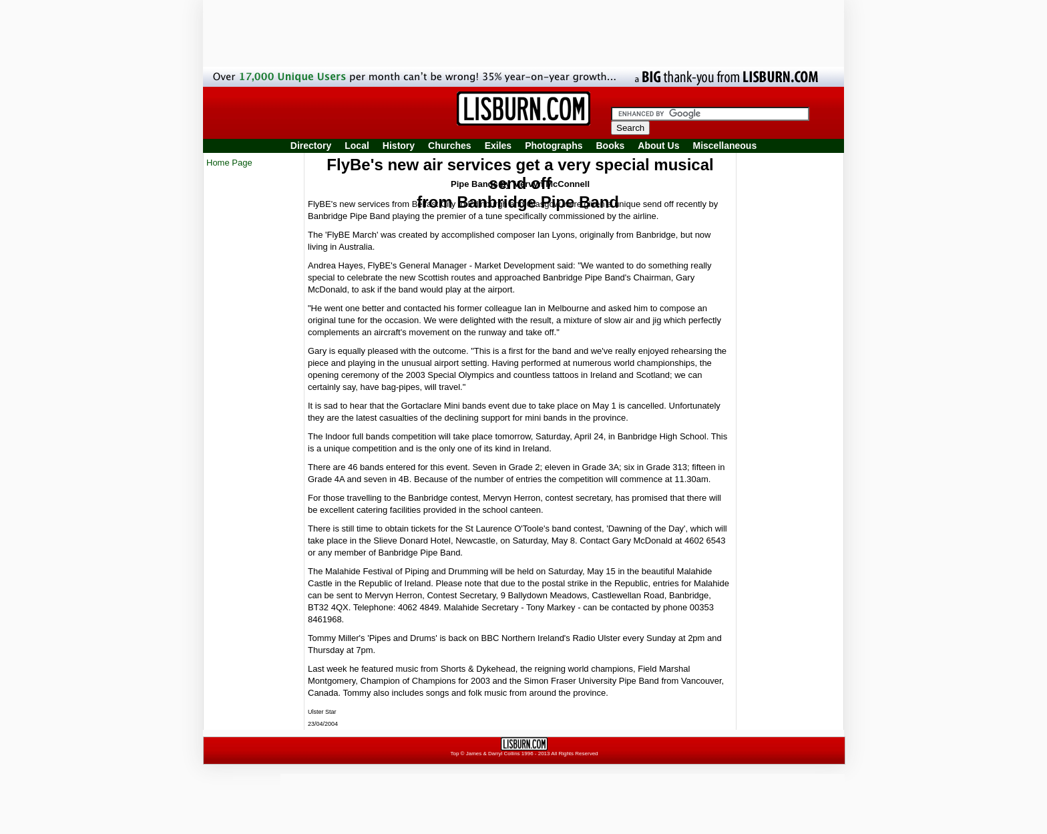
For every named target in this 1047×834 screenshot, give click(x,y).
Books (610, 145)
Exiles (498, 145)
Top (454, 754)
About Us (658, 145)
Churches (449, 145)
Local (357, 145)
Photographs (553, 145)
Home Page (229, 163)
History (399, 145)
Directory (310, 145)
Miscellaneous (725, 145)
